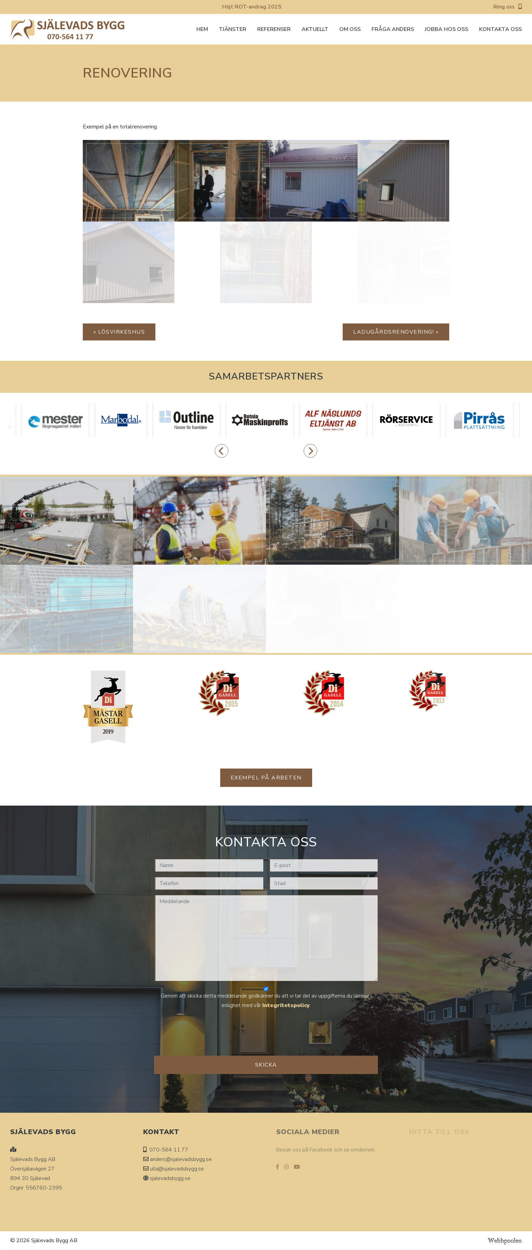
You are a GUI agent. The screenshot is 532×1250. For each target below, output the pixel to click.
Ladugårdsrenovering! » (396, 332)
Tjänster (232, 29)
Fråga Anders (393, 29)
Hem (202, 29)
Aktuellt (315, 29)
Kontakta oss (500, 29)
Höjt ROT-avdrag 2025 (251, 7)
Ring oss (507, 7)
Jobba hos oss (446, 29)
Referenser (274, 29)
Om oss (350, 29)
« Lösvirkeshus (119, 332)
